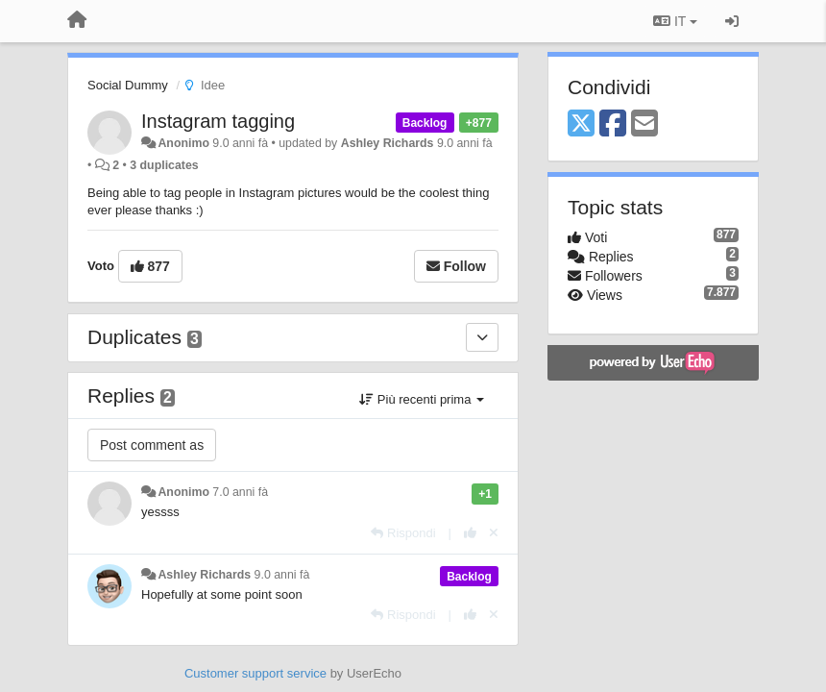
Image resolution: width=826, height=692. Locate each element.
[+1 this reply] (470, 533)
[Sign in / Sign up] (732, 21)
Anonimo (183, 143)
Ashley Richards (387, 143)
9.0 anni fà (282, 574)
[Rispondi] (403, 533)
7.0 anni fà (240, 492)
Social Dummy (127, 85)
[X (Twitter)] (581, 124)
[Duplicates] (482, 337)
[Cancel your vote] (493, 533)
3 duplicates (164, 165)
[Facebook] (612, 124)
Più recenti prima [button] (421, 399)
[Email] (644, 124)
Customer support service (255, 673)
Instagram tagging (218, 121)
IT (675, 21)
